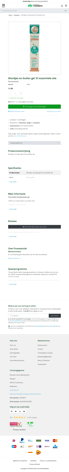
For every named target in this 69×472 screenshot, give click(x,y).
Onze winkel (14, 349)
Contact (40, 349)
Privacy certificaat (34, 464)
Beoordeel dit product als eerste (34, 227)
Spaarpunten (42, 364)
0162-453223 (14, 390)
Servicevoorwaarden (52, 326)
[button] (16, 111)
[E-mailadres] (28, 316)
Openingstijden (15, 353)
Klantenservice (42, 345)
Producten (17, 15)
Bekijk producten (15, 258)
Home (10, 15)
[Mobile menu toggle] (3, 5)
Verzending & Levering (45, 353)
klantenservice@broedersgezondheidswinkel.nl (25, 394)
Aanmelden (55, 316)
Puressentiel (13, 82)
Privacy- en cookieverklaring (48, 461)
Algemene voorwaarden (20, 461)
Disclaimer (33, 461)
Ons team (13, 357)
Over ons (13, 345)
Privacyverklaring (40, 326)
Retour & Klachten (44, 360)
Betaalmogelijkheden (45, 357)
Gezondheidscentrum (17, 360)
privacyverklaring (16, 321)
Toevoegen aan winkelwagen (34, 106)
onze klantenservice (20, 136)
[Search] (32, 11)
